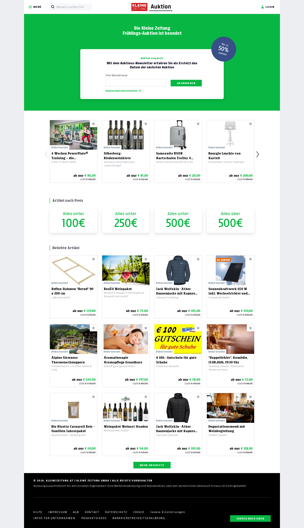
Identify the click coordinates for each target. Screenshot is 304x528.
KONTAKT (92, 512)
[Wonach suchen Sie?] (74, 6)
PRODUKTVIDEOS (94, 518)
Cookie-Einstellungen (167, 512)
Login (267, 7)
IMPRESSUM (57, 512)
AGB (76, 512)
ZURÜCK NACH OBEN (250, 518)
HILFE (37, 512)
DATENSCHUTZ (116, 512)
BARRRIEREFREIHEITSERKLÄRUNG (138, 518)
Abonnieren (186, 83)
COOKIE (138, 512)
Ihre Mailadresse (116, 75)
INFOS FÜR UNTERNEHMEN (54, 518)
